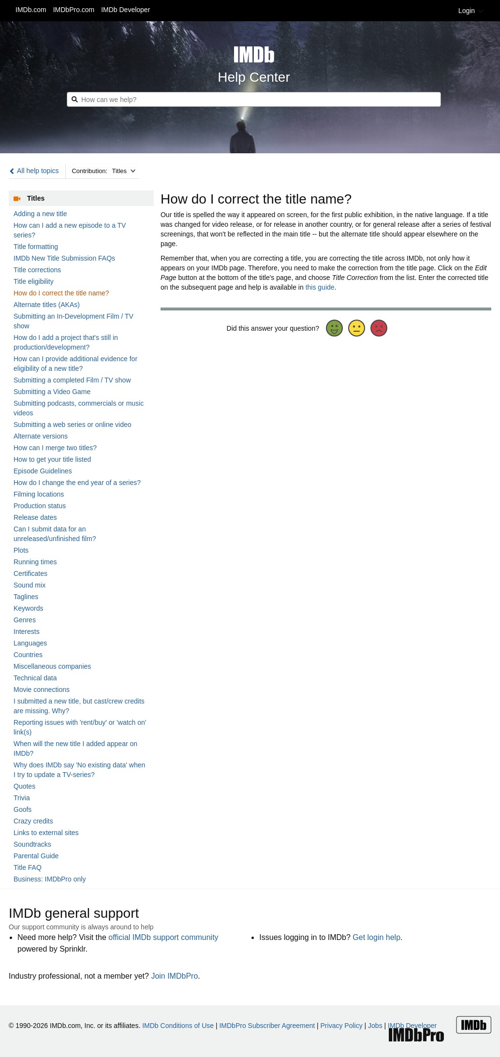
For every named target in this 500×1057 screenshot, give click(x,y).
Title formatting (36, 246)
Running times (35, 562)
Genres (25, 620)
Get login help (376, 937)
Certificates (30, 573)
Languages (30, 643)
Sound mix (29, 585)
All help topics (34, 171)
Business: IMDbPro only (50, 879)
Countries (28, 655)
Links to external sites (46, 833)
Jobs (375, 1025)
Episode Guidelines (43, 471)
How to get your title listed (52, 459)
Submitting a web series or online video (73, 424)
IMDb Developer (125, 10)
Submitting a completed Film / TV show (72, 380)
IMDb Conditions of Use (178, 1025)
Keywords (28, 608)
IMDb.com (30, 10)
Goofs (22, 809)
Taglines (26, 597)
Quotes (24, 786)
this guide (320, 287)
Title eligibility (34, 281)
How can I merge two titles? (55, 448)
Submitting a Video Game (52, 392)
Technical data (35, 678)
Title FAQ (28, 867)
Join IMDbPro (174, 976)
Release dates (35, 517)
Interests (27, 631)
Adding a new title (40, 214)
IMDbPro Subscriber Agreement (267, 1025)
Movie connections (42, 689)
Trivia (22, 798)
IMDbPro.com (74, 10)
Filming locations (39, 494)
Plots (21, 550)
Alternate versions (41, 436)
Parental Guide (36, 856)
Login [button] (471, 11)
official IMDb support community (163, 937)
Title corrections (37, 270)
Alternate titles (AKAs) (47, 304)
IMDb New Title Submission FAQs (64, 258)
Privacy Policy (342, 1025)
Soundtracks (32, 844)
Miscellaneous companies (52, 666)
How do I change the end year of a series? (77, 482)
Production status (40, 506)
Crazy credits (33, 821)
